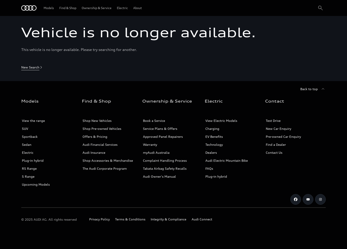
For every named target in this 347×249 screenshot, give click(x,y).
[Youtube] (308, 199)
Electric (27, 152)
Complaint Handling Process (165, 160)
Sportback (30, 136)
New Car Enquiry (278, 128)
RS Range (29, 168)
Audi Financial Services (100, 144)
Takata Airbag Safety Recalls (165, 168)
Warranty (150, 144)
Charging (212, 128)
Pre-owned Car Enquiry (283, 136)
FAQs (209, 168)
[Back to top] (313, 89)
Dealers (211, 152)
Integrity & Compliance (168, 219)
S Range (28, 176)
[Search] (320, 8)
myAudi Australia (156, 152)
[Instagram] (320, 199)
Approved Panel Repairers (163, 136)
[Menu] (29, 8)
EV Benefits (214, 136)
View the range (33, 121)
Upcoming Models (36, 184)
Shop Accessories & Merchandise (108, 160)
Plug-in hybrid (33, 160)
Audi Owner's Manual (159, 176)
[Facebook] (295, 199)
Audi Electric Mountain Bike (226, 160)
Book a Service (154, 121)
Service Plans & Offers (160, 128)
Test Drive (273, 121)
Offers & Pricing (95, 136)
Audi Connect (202, 219)
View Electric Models (221, 121)
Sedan (26, 144)
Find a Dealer (276, 144)
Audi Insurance (94, 152)
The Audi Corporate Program (105, 168)
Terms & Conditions (130, 219)
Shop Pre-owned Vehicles (102, 128)
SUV (25, 128)
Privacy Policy (99, 219)
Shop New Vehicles (97, 121)
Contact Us (274, 152)
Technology (214, 144)
